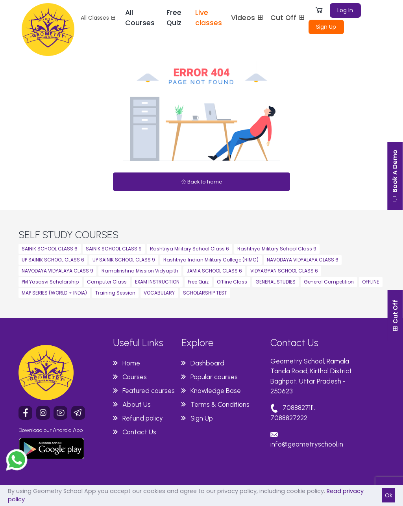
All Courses (140, 18)
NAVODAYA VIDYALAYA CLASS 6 (302, 259)
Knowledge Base (215, 391)
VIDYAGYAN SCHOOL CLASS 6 (284, 270)
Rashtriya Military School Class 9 (276, 248)
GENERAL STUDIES (275, 281)
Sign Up (326, 27)
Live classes (208, 18)
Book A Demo (394, 176)
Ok (388, 495)
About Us (136, 404)
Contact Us (139, 432)
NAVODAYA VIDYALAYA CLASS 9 (57, 270)
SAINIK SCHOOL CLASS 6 (50, 248)
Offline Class (232, 281)
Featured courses (148, 391)
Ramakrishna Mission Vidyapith (140, 270)
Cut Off (287, 17)
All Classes (98, 18)
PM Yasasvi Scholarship (50, 281)
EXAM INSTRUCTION (157, 281)
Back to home (201, 181)
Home (131, 363)
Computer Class (107, 281)
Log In (345, 10)
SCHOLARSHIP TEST (205, 292)
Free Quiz (173, 18)
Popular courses (214, 377)
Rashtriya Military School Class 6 (189, 248)
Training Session (115, 292)
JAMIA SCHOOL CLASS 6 (214, 270)
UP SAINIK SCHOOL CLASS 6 (53, 259)
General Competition (329, 281)
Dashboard (207, 363)
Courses (134, 377)
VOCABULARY (159, 292)
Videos (247, 17)
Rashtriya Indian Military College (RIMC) (211, 259)
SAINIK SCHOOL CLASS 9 (114, 248)
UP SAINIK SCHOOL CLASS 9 (123, 259)
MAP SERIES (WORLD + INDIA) (54, 292)
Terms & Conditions (220, 404)
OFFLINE (370, 281)
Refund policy (142, 418)
